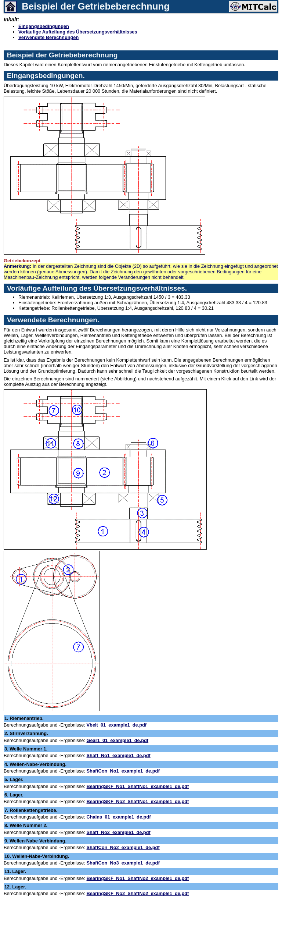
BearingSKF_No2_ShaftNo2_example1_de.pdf (138, 893)
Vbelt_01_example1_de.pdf (117, 725)
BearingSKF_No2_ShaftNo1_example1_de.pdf (138, 801)
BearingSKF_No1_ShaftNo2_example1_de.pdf (138, 878)
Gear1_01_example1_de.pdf (118, 740)
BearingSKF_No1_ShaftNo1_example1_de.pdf (138, 786)
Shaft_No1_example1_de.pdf (119, 755)
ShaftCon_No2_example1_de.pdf (123, 847)
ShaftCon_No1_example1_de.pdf (123, 771)
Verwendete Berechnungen (48, 37)
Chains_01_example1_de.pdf (119, 817)
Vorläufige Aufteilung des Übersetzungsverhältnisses (77, 32)
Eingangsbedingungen (43, 26)
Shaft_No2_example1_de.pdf (119, 832)
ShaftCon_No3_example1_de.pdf (123, 863)
